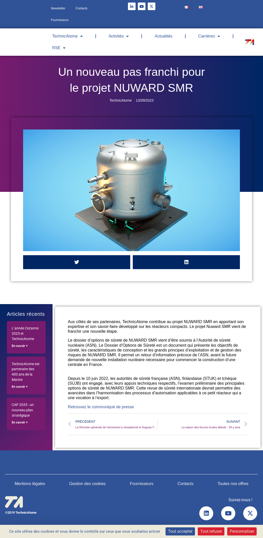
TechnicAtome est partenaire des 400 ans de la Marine (26, 372)
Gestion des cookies (87, 483)
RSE (58, 47)
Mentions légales (29, 483)
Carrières (209, 36)
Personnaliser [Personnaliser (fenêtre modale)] (242, 531)
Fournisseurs (60, 20)
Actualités (163, 36)
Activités (119, 36)
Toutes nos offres (233, 483)
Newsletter (58, 8)
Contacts (81, 8)
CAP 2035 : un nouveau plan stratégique (23, 410)
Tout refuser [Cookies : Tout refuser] (211, 531)
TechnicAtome (67, 36)
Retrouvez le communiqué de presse (101, 407)
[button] (76, 262)
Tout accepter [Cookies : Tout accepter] (180, 531)
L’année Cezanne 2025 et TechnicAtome (25, 333)
